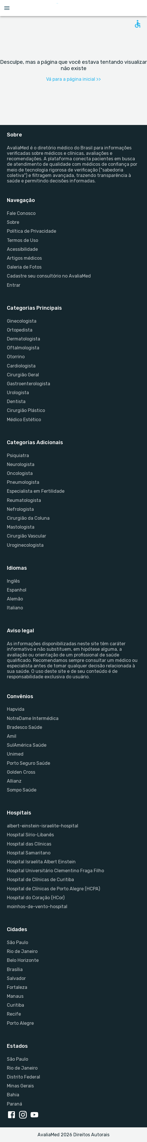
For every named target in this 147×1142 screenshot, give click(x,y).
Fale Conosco (21, 213)
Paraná (14, 1104)
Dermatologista (23, 339)
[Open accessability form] (138, 24)
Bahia (13, 1094)
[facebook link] (12, 1115)
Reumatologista (24, 500)
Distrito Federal (23, 1077)
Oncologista (20, 473)
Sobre (13, 222)
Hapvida (15, 709)
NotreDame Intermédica (32, 718)
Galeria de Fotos (24, 267)
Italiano (15, 608)
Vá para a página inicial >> (73, 79)
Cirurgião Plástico (26, 410)
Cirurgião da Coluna (28, 518)
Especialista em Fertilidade (35, 491)
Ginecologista (21, 321)
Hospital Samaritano (28, 853)
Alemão (15, 599)
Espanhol (16, 590)
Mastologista (20, 527)
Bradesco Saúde (24, 727)
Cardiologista (21, 366)
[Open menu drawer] (7, 8)
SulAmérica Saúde (26, 745)
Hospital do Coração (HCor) (35, 897)
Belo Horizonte (23, 960)
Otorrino (16, 356)
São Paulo (17, 942)
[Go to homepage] (75, 8)
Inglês (13, 581)
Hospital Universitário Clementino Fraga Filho (55, 870)
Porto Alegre (20, 1023)
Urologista (18, 392)
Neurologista (20, 464)
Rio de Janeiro (22, 951)
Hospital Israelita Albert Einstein (41, 861)
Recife (14, 1014)
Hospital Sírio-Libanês (30, 834)
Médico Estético (24, 419)
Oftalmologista (23, 348)
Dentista (16, 401)
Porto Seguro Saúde (28, 763)
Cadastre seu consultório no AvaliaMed (49, 276)
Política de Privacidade (31, 231)
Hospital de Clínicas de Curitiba (40, 879)
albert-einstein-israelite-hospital (42, 826)
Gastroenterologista (28, 383)
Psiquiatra (18, 455)
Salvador (16, 978)
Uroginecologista (25, 545)
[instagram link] (24, 1115)
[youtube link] (35, 1115)
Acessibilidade (22, 249)
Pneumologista (23, 482)
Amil (11, 736)
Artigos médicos (24, 258)
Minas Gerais (20, 1086)
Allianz (14, 781)
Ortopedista (19, 330)
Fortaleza (17, 987)
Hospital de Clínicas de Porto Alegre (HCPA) (53, 888)
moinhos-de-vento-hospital (37, 906)
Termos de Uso (22, 240)
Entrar (13, 285)
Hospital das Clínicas (29, 844)
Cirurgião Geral (23, 375)
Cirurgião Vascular (26, 536)
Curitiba (15, 1005)
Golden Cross (21, 772)
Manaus (15, 996)
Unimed (15, 754)
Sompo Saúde (21, 790)
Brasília (15, 969)
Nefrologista (20, 509)
